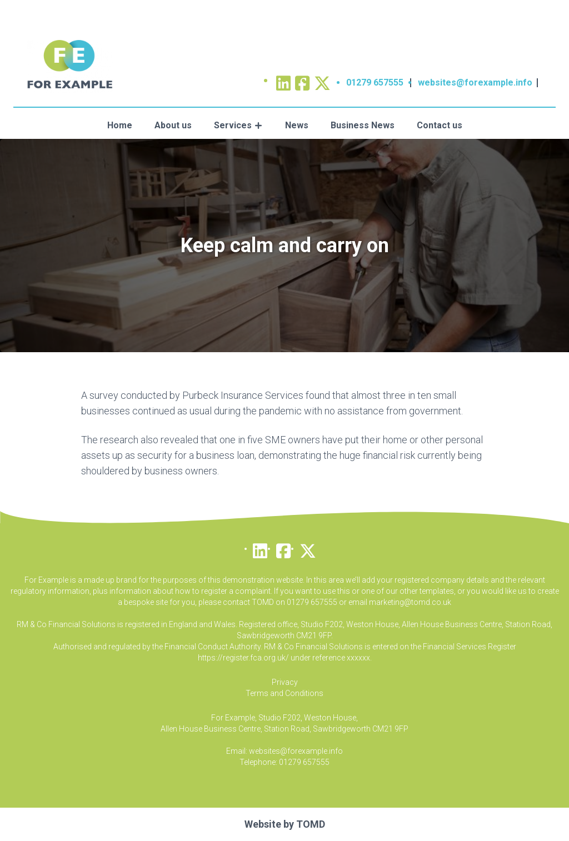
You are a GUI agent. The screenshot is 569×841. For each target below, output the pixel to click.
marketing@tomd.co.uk (410, 602)
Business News (363, 125)
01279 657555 (374, 82)
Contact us (439, 125)
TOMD (310, 824)
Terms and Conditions (284, 693)
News (296, 125)
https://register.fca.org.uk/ (243, 657)
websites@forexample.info (475, 82)
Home (119, 125)
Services (233, 125)
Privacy (285, 682)
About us (173, 125)
